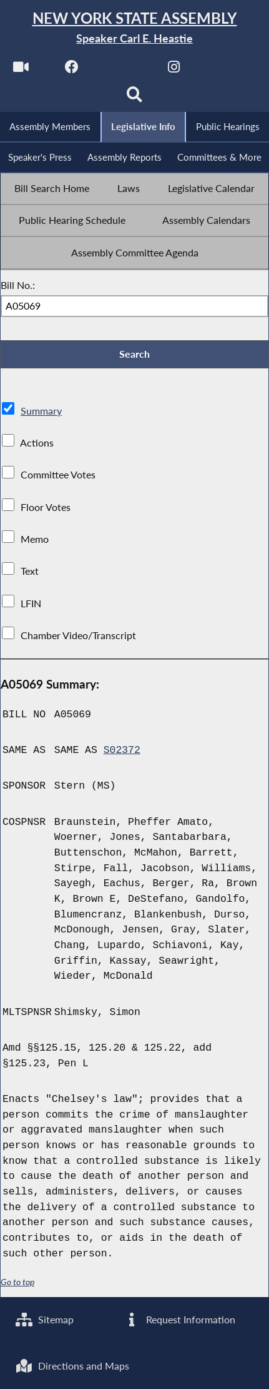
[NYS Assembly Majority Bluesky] (225, 70)
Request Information (179, 1319)
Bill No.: (18, 285)
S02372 (122, 750)
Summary (41, 411)
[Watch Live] (21, 70)
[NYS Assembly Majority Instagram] (174, 70)
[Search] (134, 98)
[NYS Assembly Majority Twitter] (123, 70)
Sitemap (45, 1319)
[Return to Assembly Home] (134, 28)
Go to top (17, 1281)
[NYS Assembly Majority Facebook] (72, 70)
